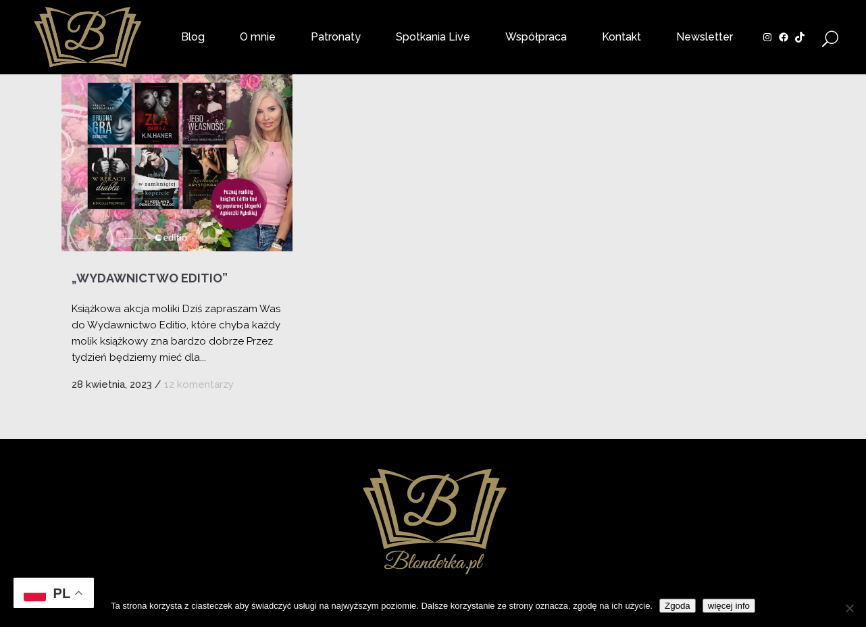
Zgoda (677, 606)
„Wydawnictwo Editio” (150, 278)
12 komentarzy (199, 384)
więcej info (729, 606)
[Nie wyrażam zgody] (849, 608)
